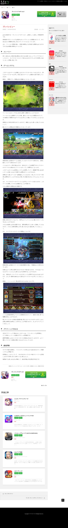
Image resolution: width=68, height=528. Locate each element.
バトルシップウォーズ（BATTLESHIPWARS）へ (24, 439)
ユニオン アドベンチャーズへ (24, 404)
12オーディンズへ (24, 477)
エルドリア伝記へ (24, 458)
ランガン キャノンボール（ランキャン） (34, 497)
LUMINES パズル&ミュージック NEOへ (24, 421)
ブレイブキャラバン (9, 493)
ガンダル (45, 385)
